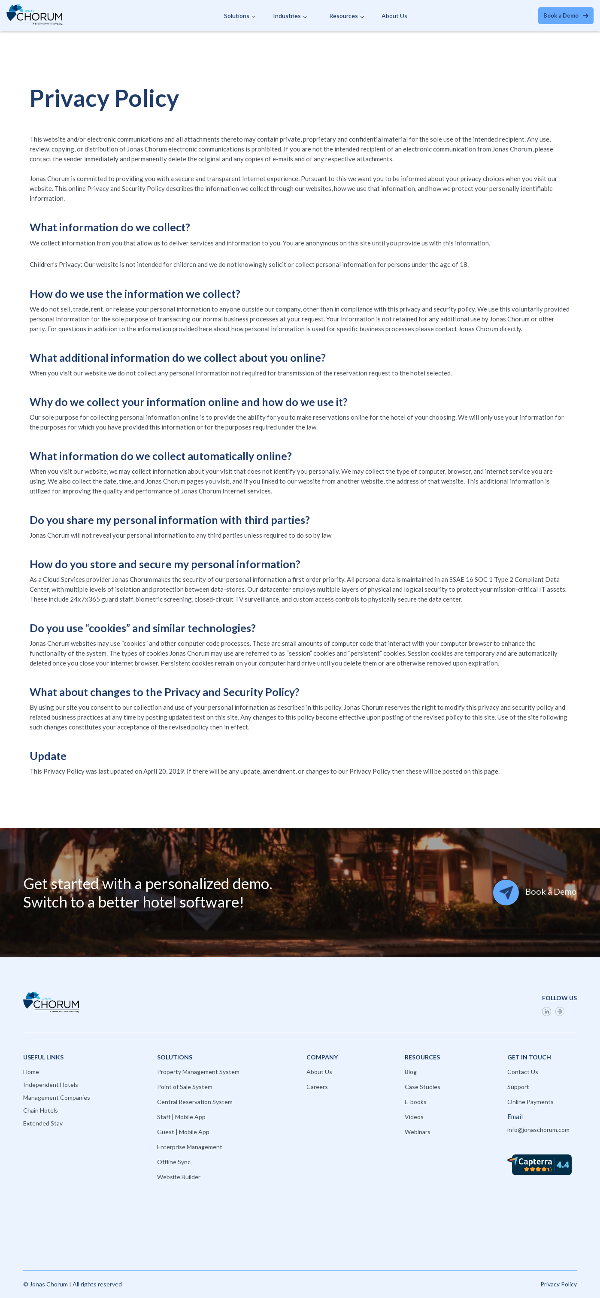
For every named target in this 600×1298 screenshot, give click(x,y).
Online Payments (530, 1101)
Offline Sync (174, 1161)
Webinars (417, 1131)
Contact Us (522, 1071)
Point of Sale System (184, 1086)
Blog (411, 1071)
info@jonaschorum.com (538, 1129)
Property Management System (198, 1071)
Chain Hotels (40, 1110)
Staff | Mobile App (181, 1116)
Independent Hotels (50, 1084)
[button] (239, 16)
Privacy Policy (558, 1284)
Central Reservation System (195, 1101)
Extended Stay (43, 1123)
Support (518, 1086)
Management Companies (56, 1097)
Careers (317, 1086)
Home (31, 1071)
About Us (394, 15)
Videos (414, 1116)
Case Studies (422, 1086)
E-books (416, 1101)
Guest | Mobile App (183, 1131)
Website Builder (178, 1176)
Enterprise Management (189, 1146)
